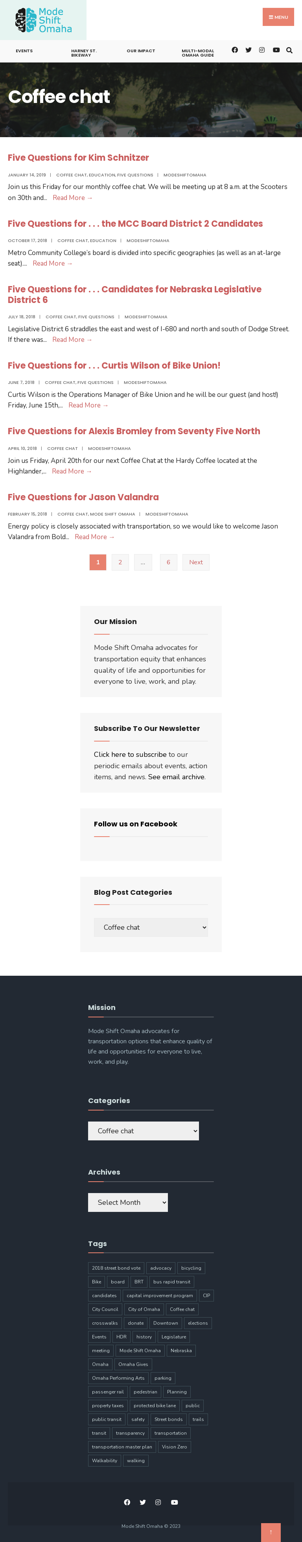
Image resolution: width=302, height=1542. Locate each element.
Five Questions (135, 175)
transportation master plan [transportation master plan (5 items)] (122, 1447)
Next (196, 562)
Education (102, 175)
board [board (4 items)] (118, 1282)
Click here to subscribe (130, 754)
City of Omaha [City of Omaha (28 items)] (144, 1309)
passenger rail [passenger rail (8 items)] (108, 1392)
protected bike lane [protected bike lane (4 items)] (155, 1405)
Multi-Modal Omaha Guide (198, 53)
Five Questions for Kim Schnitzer (78, 158)
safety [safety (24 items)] (138, 1419)
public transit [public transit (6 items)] (107, 1419)
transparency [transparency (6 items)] (130, 1433)
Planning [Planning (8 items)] (177, 1392)
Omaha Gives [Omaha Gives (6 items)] (133, 1364)
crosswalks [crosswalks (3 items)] (105, 1323)
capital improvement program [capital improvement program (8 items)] (160, 1295)
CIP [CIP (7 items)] (206, 1295)
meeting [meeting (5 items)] (101, 1350)
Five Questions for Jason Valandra (83, 497)
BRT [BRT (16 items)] (139, 1282)
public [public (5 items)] (193, 1405)
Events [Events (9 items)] (99, 1337)
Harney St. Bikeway (84, 53)
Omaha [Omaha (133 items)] (100, 1364)
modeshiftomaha (185, 175)
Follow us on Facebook (135, 824)
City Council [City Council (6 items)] (105, 1309)
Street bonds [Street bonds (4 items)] (169, 1419)
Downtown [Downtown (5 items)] (165, 1323)
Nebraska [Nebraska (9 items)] (181, 1350)
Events (24, 51)
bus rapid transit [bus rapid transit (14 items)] (171, 1282)
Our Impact (141, 51)
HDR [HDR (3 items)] (121, 1337)
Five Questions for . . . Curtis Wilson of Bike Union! (114, 366)
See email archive (176, 777)
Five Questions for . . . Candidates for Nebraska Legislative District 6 (134, 294)
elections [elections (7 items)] (198, 1323)
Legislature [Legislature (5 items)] (174, 1337)
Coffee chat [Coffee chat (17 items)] (182, 1309)
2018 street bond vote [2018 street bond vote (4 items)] (116, 1268)
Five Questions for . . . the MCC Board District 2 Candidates (135, 224)
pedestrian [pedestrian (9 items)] (145, 1392)
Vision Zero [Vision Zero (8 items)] (174, 1447)
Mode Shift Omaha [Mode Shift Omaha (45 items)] (140, 1350)
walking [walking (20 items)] (136, 1461)
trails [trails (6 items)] (198, 1419)
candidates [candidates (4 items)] (104, 1295)
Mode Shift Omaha (112, 514)
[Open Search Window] (289, 49)
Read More (73, 197)
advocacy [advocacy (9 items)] (160, 1268)
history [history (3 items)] (144, 1337)
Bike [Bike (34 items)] (96, 1282)
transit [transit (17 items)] (99, 1433)
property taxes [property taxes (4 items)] (108, 1405)
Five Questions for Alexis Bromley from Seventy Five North (134, 431)
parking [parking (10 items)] (163, 1378)
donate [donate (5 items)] (136, 1323)
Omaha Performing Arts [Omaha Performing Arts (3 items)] (118, 1378)
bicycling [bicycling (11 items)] (191, 1268)
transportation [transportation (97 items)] (171, 1433)
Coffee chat (71, 175)
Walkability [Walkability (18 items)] (104, 1461)
